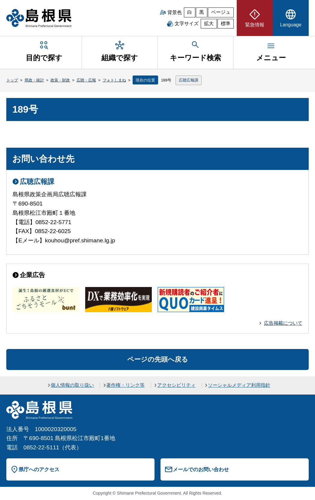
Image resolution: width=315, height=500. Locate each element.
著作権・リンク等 (125, 385)
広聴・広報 (86, 80)
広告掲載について (283, 323)
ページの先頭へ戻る (157, 359)
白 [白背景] (189, 12)
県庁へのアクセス (39, 469)
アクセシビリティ (176, 385)
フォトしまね (114, 80)
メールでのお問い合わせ (201, 469)
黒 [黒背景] (201, 12)
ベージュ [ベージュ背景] (220, 12)
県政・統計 (34, 80)
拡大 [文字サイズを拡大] (209, 23)
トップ (12, 80)
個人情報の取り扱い (72, 385)
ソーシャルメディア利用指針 (239, 385)
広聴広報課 (188, 80)
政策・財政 (60, 80)
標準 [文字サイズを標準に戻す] (225, 23)
